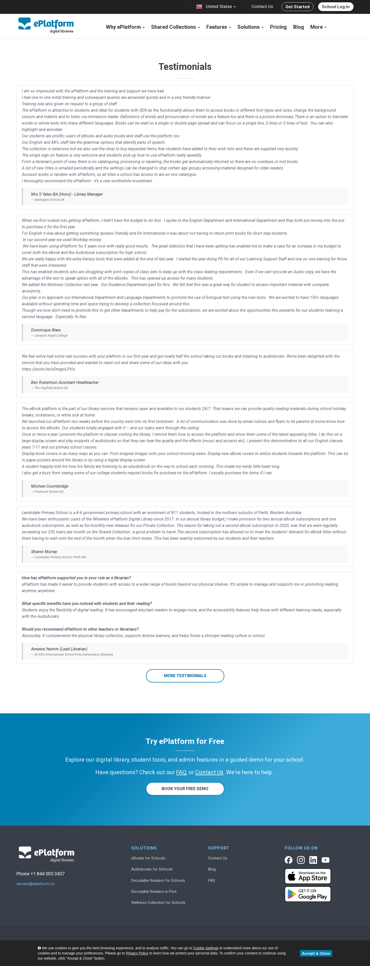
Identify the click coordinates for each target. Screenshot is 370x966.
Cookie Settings (205, 948)
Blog (298, 27)
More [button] (318, 27)
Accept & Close (316, 953)
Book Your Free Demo (185, 788)
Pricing (278, 27)
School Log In (336, 6)
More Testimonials (185, 675)
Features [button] (218, 27)
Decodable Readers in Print (154, 891)
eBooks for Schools (148, 858)
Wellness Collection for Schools (158, 903)
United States (216, 7)
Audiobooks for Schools (152, 869)
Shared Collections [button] (175, 27)
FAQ (211, 880)
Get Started (297, 6)
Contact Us (262, 6)
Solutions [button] (250, 27)
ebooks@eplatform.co (35, 884)
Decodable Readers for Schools (158, 880)
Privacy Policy (137, 953)
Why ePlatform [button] (125, 27)
